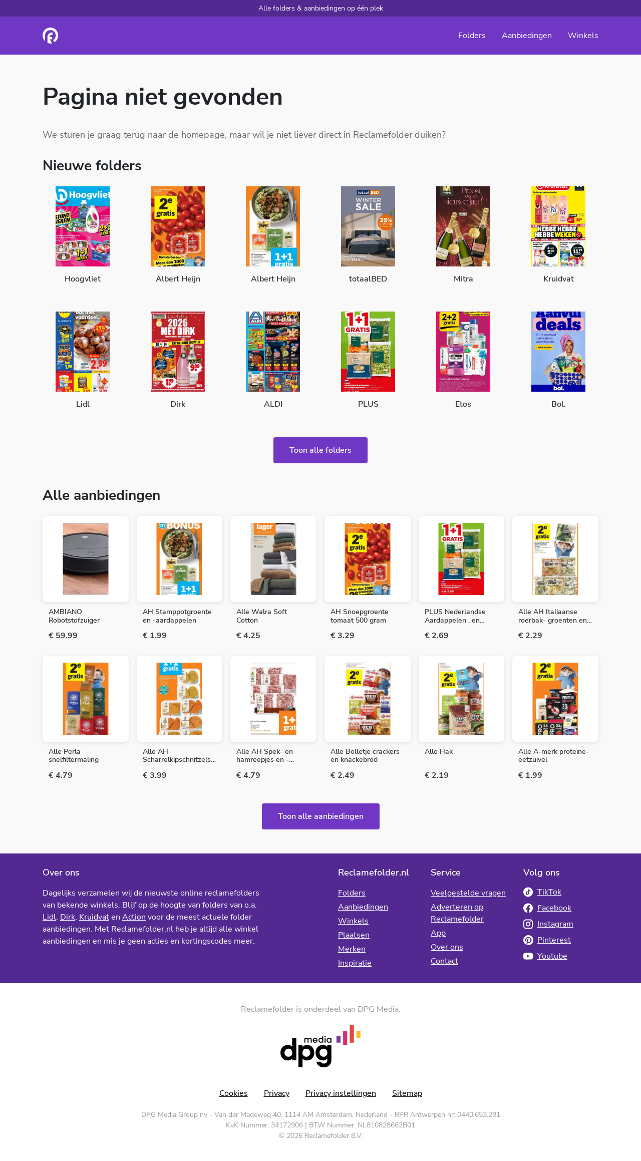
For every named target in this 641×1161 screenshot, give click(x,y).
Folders (472, 35)
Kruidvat (94, 917)
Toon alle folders (320, 450)
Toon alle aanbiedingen (321, 816)
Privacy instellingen (340, 1093)
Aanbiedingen (527, 35)
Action (134, 917)
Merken (352, 949)
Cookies (233, 1093)
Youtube (545, 956)
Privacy (276, 1093)
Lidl (49, 917)
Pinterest (547, 940)
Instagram (548, 924)
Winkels (583, 35)
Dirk (67, 917)
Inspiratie (355, 963)
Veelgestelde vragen (468, 893)
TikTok (542, 892)
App (438, 933)
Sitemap (407, 1093)
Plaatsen (354, 935)
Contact (444, 961)
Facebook (547, 908)
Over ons (447, 947)
